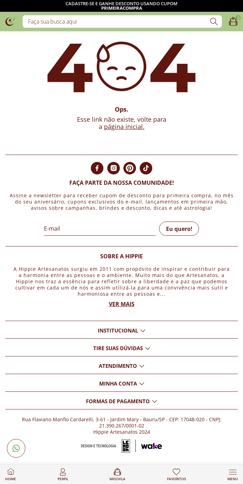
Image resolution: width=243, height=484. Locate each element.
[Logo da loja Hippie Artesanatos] (10, 21)
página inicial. (124, 126)
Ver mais (121, 304)
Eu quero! (179, 229)
